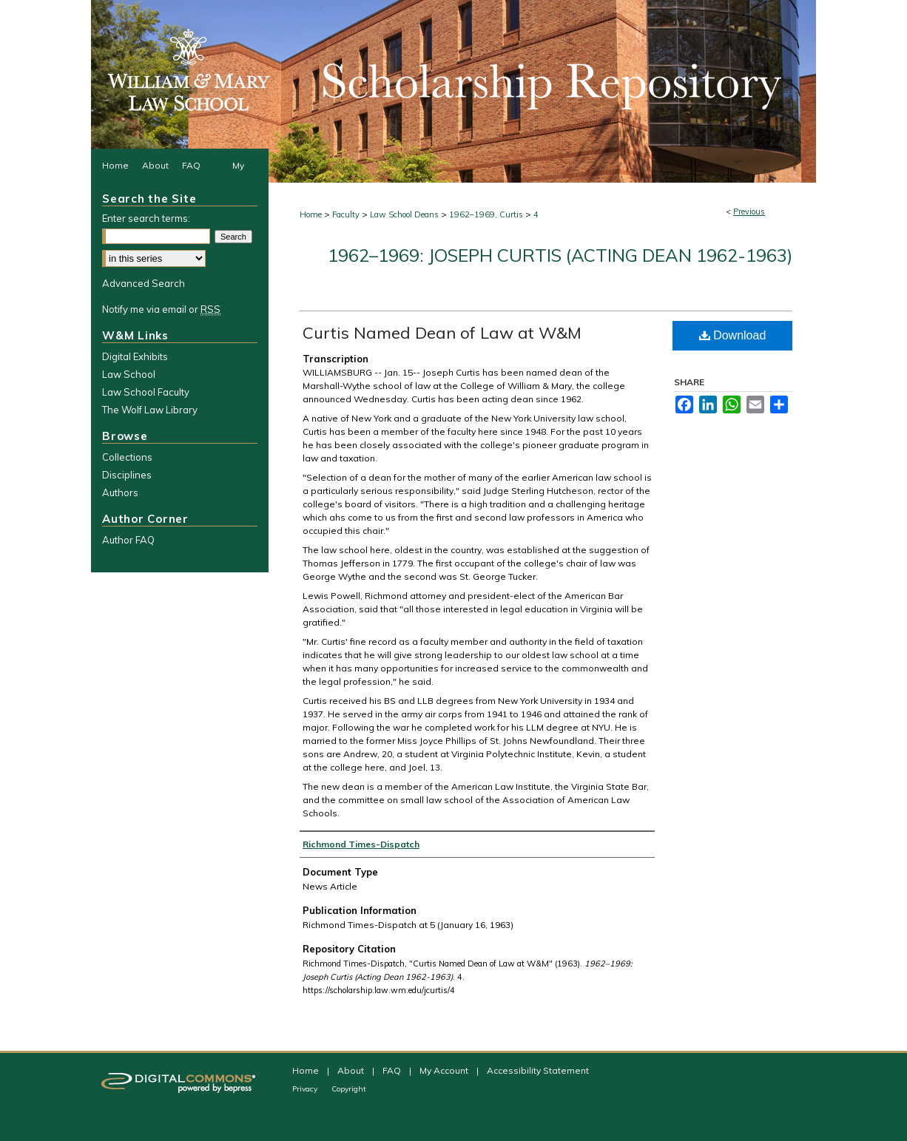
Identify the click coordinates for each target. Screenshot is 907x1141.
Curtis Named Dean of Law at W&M (442, 332)
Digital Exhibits (135, 356)
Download (732, 335)
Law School (128, 374)
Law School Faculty (145, 392)
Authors (120, 492)
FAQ (392, 1070)
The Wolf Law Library (150, 410)
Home (311, 214)
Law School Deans (404, 214)
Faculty (346, 214)
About (351, 1070)
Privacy (306, 1089)
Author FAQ (128, 540)
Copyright (348, 1089)
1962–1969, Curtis (486, 214)
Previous (749, 211)
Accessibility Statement (538, 1070)
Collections (127, 457)
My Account (445, 1070)
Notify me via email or (161, 309)
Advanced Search (143, 283)
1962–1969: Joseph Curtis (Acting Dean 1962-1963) (560, 255)
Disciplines (127, 475)
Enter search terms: (146, 218)
